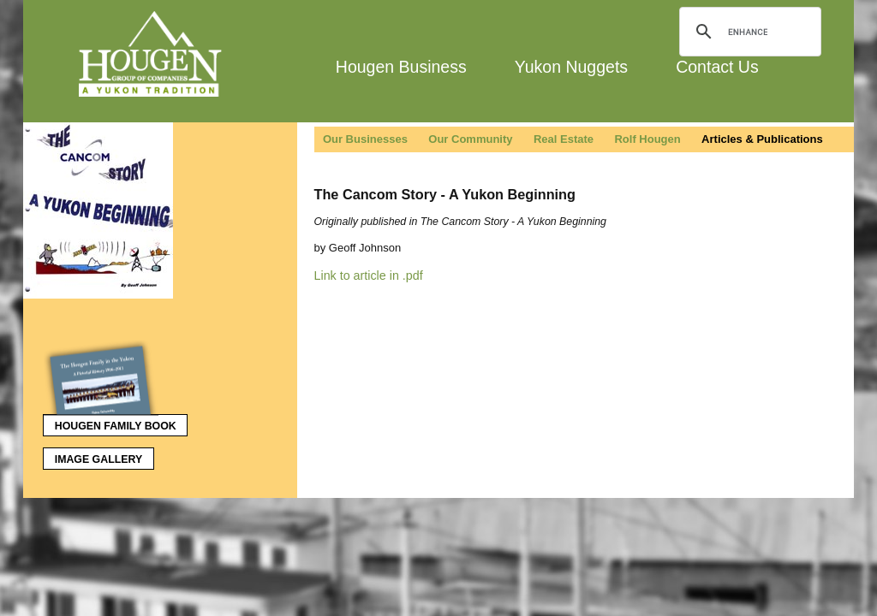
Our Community (470, 139)
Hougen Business (401, 65)
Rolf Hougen (647, 139)
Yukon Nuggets (571, 65)
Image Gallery (98, 459)
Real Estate (564, 139)
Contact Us (717, 65)
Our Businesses (365, 139)
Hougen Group (151, 54)
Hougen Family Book (110, 422)
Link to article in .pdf (368, 275)
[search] (747, 31)
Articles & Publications (762, 139)
